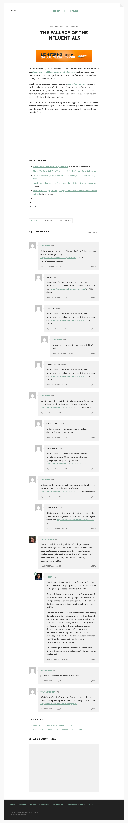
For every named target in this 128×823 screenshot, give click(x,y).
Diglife (82, 808)
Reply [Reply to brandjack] (94, 469)
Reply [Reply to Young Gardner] (94, 712)
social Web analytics (77, 84)
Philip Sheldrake (64, 11)
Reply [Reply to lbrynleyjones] (94, 385)
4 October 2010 (56, 27)
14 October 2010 (52, 569)
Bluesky (13, 808)
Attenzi (91, 808)
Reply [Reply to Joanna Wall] (94, 684)
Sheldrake (45, 246)
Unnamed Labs (58, 808)
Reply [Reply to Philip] (94, 663)
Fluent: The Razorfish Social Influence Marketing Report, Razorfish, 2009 (66, 171)
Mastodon (22, 808)
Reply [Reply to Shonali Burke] (94, 569)
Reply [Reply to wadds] (94, 298)
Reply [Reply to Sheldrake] (94, 266)
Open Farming (72, 808)
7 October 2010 (51, 500)
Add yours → (93, 232)
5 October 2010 (51, 266)
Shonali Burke (47, 543)
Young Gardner (48, 695)
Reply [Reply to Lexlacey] (94, 329)
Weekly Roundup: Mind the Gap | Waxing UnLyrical (54, 729)
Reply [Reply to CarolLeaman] (94, 438)
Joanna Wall (46, 674)
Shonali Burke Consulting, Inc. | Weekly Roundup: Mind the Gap (59, 732)
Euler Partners (44, 808)
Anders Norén (21, 818)
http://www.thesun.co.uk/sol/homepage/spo (66, 526)
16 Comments (72, 27)
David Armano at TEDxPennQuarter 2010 (51, 167)
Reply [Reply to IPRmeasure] (94, 531)
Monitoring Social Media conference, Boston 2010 (54, 72)
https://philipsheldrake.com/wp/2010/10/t (59, 258)
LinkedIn (33, 808)
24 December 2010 (52, 684)
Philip (49, 580)
